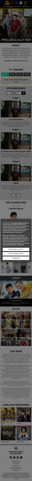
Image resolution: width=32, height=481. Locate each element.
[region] (16, 240)
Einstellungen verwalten (16, 249)
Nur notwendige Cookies (16, 253)
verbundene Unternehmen (18, 223)
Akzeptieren (16, 258)
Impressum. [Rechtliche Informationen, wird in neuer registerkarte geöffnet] (20, 244)
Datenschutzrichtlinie (9, 244)
